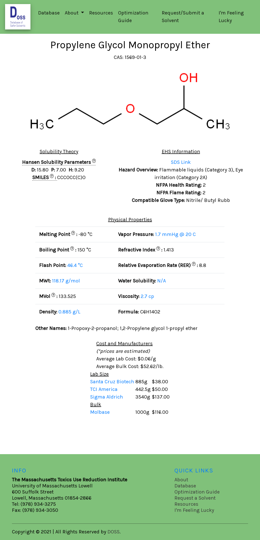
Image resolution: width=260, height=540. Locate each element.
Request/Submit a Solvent (183, 16)
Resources (101, 13)
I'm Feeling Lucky (231, 16)
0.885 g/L (69, 312)
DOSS (113, 532)
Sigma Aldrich (107, 397)
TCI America (104, 389)
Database (49, 13)
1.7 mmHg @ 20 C (175, 234)
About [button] (72, 13)
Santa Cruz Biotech (112, 382)
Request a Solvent (195, 498)
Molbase (100, 412)
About (181, 480)
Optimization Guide (133, 16)
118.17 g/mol (66, 281)
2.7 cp (147, 296)
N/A (161, 281)
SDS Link (181, 162)
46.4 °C (75, 265)
